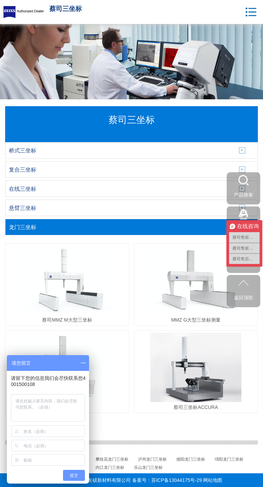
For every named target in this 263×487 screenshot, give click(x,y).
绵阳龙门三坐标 (229, 459)
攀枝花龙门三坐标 (112, 459)
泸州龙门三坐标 (152, 459)
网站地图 (212, 480)
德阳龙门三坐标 (190, 459)
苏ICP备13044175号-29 (176, 480)
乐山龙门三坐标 (148, 467)
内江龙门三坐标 (110, 467)
